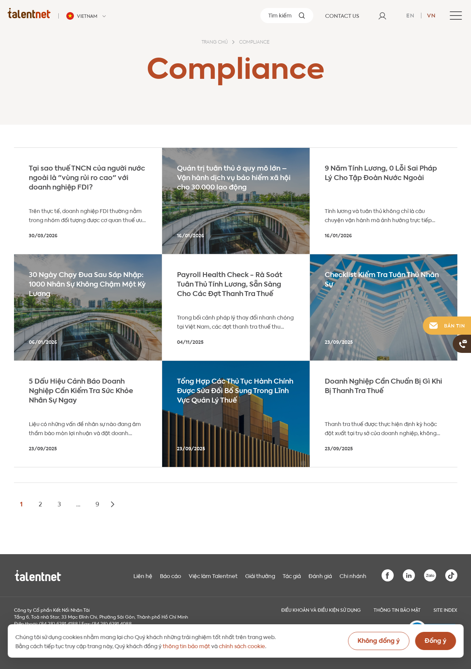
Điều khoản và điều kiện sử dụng (321, 609)
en (410, 15)
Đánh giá (320, 575)
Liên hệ (142, 575)
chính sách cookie (242, 645)
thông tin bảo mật (186, 645)
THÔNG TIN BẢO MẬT (397, 609)
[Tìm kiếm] (286, 15)
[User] (382, 15)
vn (431, 15)
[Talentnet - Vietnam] (87, 16)
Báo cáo (170, 575)
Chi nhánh (353, 575)
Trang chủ (215, 42)
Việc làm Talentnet (213, 575)
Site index (445, 609)
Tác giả (292, 575)
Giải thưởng (260, 575)
